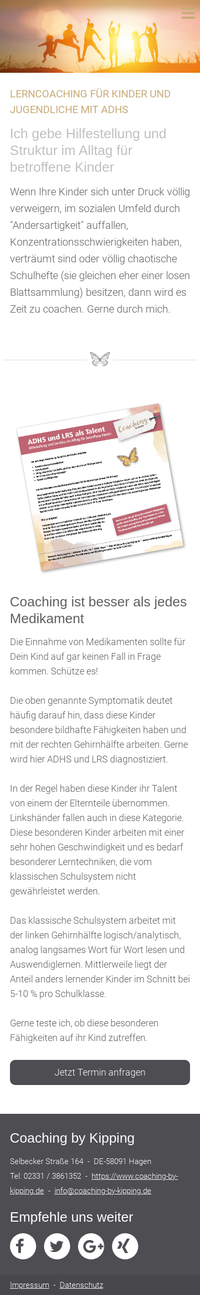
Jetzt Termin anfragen (100, 1072)
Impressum (29, 1285)
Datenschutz (81, 1285)
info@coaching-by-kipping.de (102, 1191)
